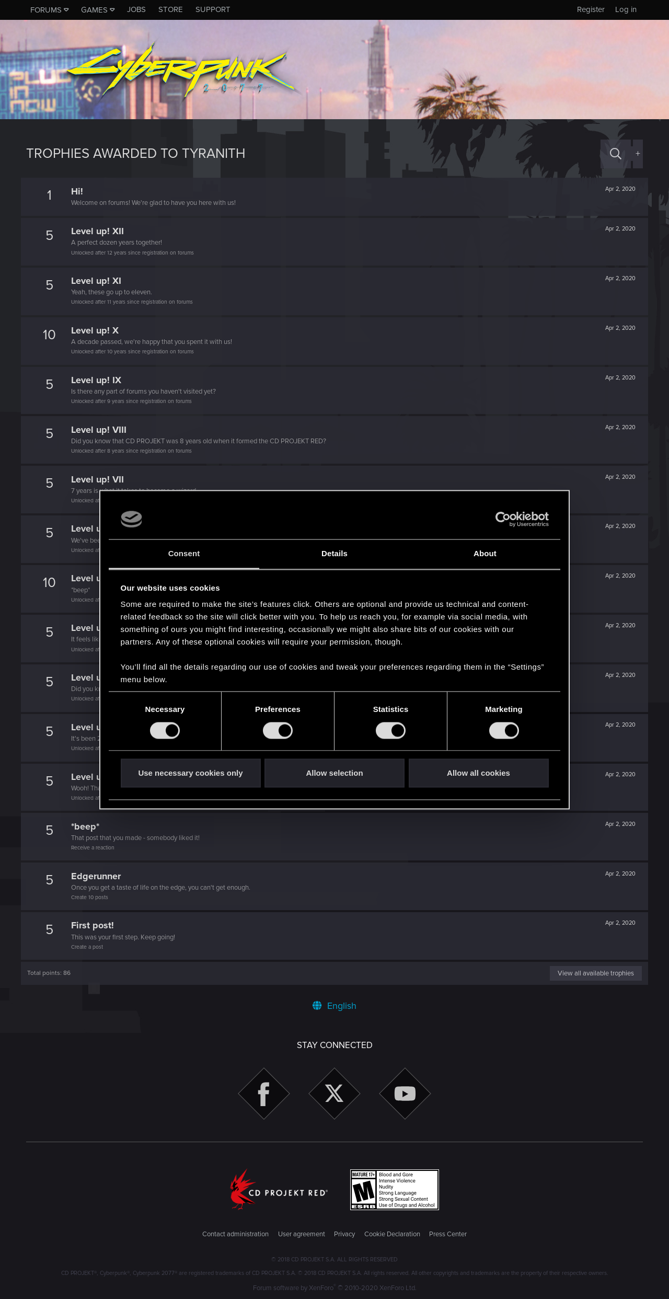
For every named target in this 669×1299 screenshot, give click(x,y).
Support (212, 9)
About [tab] (485, 553)
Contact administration (235, 1234)
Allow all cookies (478, 773)
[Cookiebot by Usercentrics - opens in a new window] (503, 519)
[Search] (616, 154)
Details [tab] (334, 553)
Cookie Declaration (392, 1234)
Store (170, 9)
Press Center (448, 1234)
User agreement (301, 1234)
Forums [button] (46, 10)
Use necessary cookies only (190, 773)
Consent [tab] (184, 553)
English (334, 1005)
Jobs (136, 9)
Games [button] (94, 10)
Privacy (344, 1234)
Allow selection (334, 773)
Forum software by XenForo (335, 1288)
